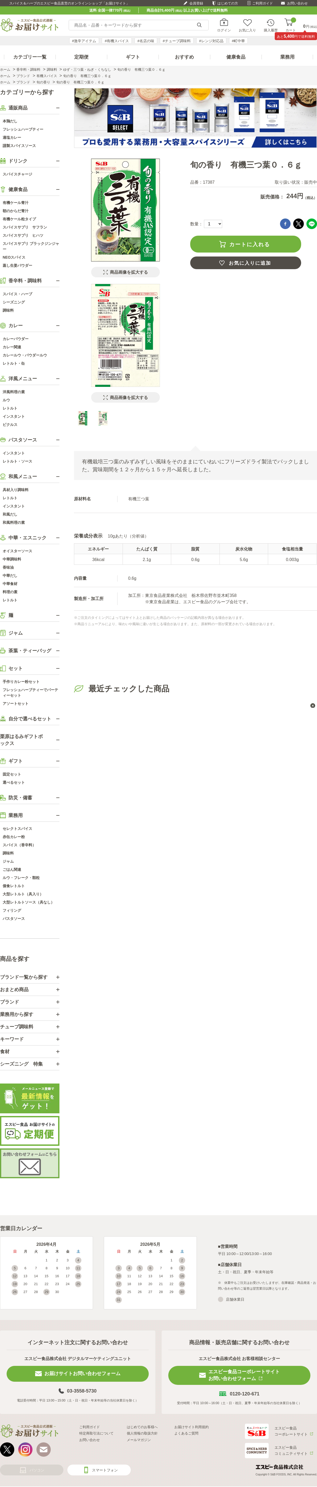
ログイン (224, 30)
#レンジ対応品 (211, 41)
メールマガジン (139, 1440)
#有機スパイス (117, 41)
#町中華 (238, 41)
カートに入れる (249, 244)
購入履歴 (271, 30)
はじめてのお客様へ (142, 1427)
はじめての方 (227, 3)
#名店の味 (145, 41)
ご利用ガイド (262, 3)
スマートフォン (105, 1470)
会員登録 (196, 3)
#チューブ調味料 (177, 41)
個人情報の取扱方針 (142, 1433)
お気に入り (247, 30)
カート (291, 25)
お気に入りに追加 (250, 263)
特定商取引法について (96, 1433)
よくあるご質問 (186, 1433)
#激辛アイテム (84, 41)
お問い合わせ (297, 3)
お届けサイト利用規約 (191, 1427)
